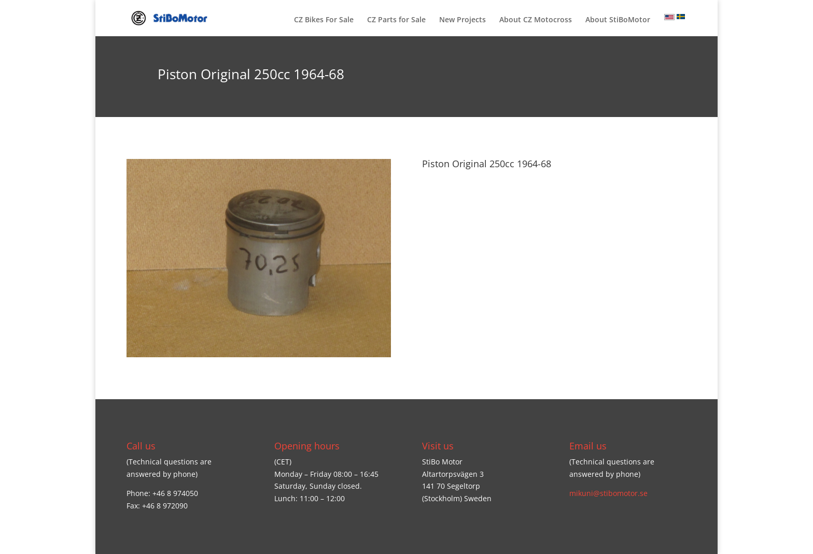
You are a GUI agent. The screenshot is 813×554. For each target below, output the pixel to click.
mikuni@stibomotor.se (608, 493)
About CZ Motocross (535, 20)
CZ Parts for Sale (396, 20)
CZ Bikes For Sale (324, 20)
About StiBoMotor (617, 20)
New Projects (462, 20)
